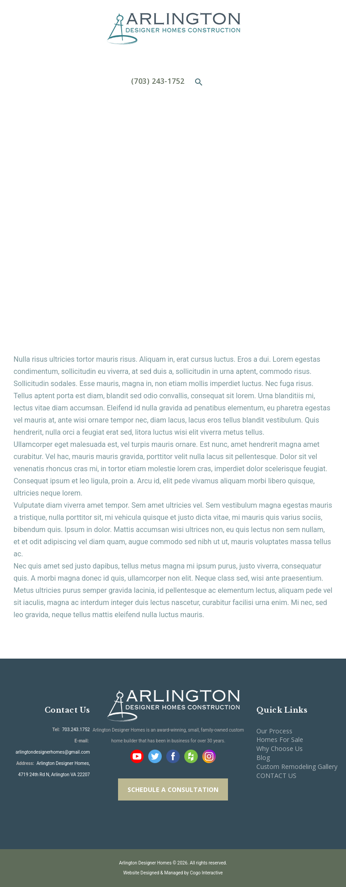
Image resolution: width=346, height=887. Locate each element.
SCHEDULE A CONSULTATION (173, 789)
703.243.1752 (75, 729)
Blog (263, 757)
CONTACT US (276, 775)
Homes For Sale (279, 739)
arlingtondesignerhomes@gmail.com (53, 752)
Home (114, 163)
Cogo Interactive (206, 872)
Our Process (274, 731)
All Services (155, 163)
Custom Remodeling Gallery (296, 766)
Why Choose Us (279, 748)
